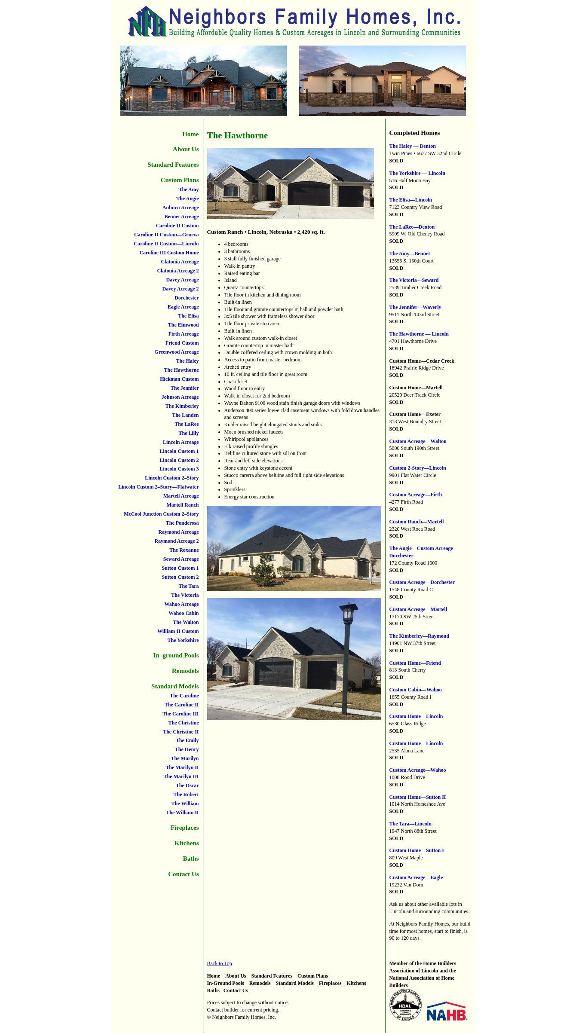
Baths (191, 858)
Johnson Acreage (180, 397)
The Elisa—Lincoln (410, 200)
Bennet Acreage (181, 217)
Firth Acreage (183, 334)
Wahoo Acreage (181, 604)
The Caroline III (180, 714)
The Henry (187, 749)
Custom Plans (180, 180)
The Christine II (181, 732)
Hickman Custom (179, 379)
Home (190, 134)
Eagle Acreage (183, 307)
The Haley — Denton (412, 146)
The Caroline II (182, 705)
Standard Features (173, 164)
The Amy (188, 189)
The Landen (185, 415)
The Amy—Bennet (409, 254)
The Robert (186, 795)
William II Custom (178, 631)
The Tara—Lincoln (410, 824)
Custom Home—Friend (415, 663)
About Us (186, 149)
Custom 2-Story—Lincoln (417, 468)
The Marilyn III (181, 776)
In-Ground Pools (225, 983)
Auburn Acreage (180, 208)
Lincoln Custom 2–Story (172, 478)
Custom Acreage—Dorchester (422, 582)
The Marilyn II (182, 767)
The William (185, 804)
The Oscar (187, 785)
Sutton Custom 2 (180, 577)
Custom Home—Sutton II (417, 797)
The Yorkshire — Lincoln (417, 173)
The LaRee (187, 424)
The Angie (187, 199)
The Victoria (185, 595)
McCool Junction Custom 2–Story (161, 514)
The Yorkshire (183, 640)
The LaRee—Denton (412, 227)
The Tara (188, 586)
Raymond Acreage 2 (176, 541)
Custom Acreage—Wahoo (417, 770)
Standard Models (175, 686)
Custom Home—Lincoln (416, 716)
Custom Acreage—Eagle (416, 877)
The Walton (186, 622)
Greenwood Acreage (176, 352)
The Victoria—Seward (414, 280)
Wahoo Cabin (183, 613)
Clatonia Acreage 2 (178, 271)
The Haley (187, 361)
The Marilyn (185, 758)
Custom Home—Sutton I (416, 850)
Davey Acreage (182, 280)
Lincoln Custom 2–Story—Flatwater (158, 487)
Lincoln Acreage (181, 442)
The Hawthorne (181, 370)
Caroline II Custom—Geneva (166, 235)
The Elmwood (183, 325)
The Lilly (188, 433)
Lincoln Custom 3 (179, 469)
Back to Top (219, 963)
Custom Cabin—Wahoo (415, 690)
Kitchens (187, 843)
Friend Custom (182, 343)
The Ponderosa (182, 523)
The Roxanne (184, 550)
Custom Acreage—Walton (418, 441)
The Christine (183, 723)
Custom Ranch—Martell (416, 522)
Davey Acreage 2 (180, 289)
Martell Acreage (181, 496)
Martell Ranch (183, 505)
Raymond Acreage (178, 532)
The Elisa (188, 316)
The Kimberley (182, 406)
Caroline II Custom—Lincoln (166, 244)
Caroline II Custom (177, 226)
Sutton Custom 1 (180, 568)
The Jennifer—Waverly (415, 307)
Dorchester (187, 298)
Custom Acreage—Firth (415, 495)
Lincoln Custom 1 (179, 451)
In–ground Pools (176, 655)
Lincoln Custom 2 (179, 460)
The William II (182, 813)
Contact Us (183, 874)
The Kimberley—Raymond (419, 636)
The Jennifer (185, 388)
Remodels (185, 670)
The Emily (187, 740)
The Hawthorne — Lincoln (419, 334)
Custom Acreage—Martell (418, 609)
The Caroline (184, 696)
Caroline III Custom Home (169, 253)
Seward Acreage (181, 559)
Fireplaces (185, 827)
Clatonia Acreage (180, 262)
